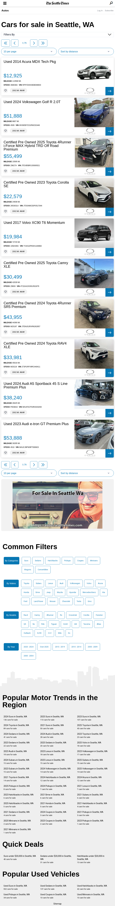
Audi (61, 583)
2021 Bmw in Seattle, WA (52, 796)
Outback (27, 633)
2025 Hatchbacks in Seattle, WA (19, 805)
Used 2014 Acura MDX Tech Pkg (30, 61)
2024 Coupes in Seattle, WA (53, 813)
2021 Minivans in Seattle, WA (17, 831)
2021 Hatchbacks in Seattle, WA (92, 805)
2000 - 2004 (28, 656)
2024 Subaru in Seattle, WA (16, 761)
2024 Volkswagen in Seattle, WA (55, 770)
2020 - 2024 (28, 647)
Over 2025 (44, 647)
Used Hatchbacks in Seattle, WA (92, 887)
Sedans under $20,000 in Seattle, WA (55, 859)
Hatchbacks (53, 561)
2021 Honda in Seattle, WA (52, 805)
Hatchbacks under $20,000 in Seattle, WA (90, 859)
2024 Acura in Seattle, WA (89, 779)
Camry (37, 615)
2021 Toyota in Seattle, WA (16, 779)
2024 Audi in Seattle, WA (51, 735)
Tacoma (86, 624)
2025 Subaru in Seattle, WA (90, 761)
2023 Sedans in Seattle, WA (17, 744)
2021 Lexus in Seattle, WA (89, 787)
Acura (100, 583)
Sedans (38, 561)
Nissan (53, 601)
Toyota (26, 583)
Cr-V (50, 633)
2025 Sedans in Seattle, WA (53, 744)
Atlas (99, 624)
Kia (103, 592)
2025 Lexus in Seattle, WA (52, 761)
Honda (26, 592)
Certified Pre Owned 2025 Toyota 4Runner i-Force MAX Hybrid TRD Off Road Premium (37, 145)
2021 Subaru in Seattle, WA (90, 796)
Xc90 (39, 633)
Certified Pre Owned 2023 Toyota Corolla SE (36, 184)
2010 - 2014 (76, 647)
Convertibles (43, 570)
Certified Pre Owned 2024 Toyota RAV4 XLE (35, 345)
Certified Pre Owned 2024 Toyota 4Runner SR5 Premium (37, 305)
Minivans (94, 561)
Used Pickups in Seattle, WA (17, 896)
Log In (100, 10)
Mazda (60, 592)
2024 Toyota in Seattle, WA (16, 727)
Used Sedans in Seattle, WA (53, 887)
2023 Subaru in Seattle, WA (16, 770)
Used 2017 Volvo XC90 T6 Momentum (34, 222)
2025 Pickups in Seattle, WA (17, 787)
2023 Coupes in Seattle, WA (53, 822)
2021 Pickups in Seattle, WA (90, 813)
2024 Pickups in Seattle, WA (53, 787)
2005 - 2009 (92, 647)
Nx (34, 624)
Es (69, 633)
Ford (25, 601)
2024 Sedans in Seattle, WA (17, 735)
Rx (61, 615)
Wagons (27, 570)
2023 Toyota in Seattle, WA (90, 735)
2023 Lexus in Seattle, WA (52, 753)
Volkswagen (75, 583)
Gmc (90, 601)
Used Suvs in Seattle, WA (15, 887)
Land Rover (38, 601)
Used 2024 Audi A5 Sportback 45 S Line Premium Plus (36, 385)
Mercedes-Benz (89, 592)
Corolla (86, 615)
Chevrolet (66, 601)
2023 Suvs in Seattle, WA (89, 718)
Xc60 (65, 624)
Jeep (48, 592)
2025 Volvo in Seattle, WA (89, 744)
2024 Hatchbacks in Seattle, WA (55, 779)
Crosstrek (73, 615)
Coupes (80, 561)
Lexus (50, 583)
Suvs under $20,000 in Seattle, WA (20, 857)
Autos (5, 10)
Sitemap (57, 904)
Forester (99, 615)
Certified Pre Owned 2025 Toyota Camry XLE (36, 264)
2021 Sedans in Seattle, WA (17, 813)
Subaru (38, 583)
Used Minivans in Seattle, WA (90, 896)
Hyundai (72, 592)
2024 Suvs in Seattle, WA (15, 718)
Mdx (60, 633)
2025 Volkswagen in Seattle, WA (92, 770)
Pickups (67, 561)
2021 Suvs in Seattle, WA (52, 727)
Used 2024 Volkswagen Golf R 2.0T (32, 102)
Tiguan (54, 624)
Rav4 (26, 615)
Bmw (38, 592)
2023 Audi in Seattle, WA (15, 753)
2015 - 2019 (60, 647)
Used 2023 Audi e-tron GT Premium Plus (36, 424)
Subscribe (109, 10)
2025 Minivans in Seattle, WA (17, 822)
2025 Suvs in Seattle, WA (52, 718)
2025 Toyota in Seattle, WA (90, 727)
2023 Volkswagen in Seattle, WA (92, 753)
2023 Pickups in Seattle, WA (90, 822)
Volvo (89, 583)
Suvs (26, 561)
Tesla (79, 601)
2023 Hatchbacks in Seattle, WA (19, 796)
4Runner (49, 615)
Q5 (25, 624)
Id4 (75, 624)
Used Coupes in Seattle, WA (53, 896)
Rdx (42, 624)
